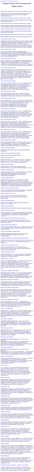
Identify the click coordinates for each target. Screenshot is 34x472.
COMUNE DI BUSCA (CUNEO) (7, 157)
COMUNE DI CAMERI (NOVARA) (7, 169)
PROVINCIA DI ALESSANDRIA (7, 308)
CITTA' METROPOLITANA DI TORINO (8, 38)
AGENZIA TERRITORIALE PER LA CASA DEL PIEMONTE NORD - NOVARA (16, 18)
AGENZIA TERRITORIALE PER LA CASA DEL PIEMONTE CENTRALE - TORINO (17, 11)
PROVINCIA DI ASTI (5, 365)
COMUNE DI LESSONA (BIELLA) (7, 206)
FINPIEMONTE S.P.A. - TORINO (7, 258)
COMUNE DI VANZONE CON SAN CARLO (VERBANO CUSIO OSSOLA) (15, 238)
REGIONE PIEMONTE (5, 419)
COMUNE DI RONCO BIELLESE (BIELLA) (9, 224)
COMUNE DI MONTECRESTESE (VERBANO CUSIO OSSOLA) (13, 218)
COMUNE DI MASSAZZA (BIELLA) (7, 210)
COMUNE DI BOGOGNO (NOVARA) (8, 147)
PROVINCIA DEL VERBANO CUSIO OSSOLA (10, 270)
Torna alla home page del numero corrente (9, 1)
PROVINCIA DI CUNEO (5, 377)
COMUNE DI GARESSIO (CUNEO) (7, 200)
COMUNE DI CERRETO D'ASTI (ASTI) (8, 193)
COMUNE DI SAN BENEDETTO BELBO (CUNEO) (10, 231)
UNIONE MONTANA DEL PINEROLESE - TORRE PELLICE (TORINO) (14, 465)
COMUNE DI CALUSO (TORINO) (7, 164)
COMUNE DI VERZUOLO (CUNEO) (7, 251)
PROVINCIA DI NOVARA (5, 405)
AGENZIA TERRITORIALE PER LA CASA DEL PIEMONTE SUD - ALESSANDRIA (17, 34)
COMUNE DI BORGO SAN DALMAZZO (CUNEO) (10, 153)
